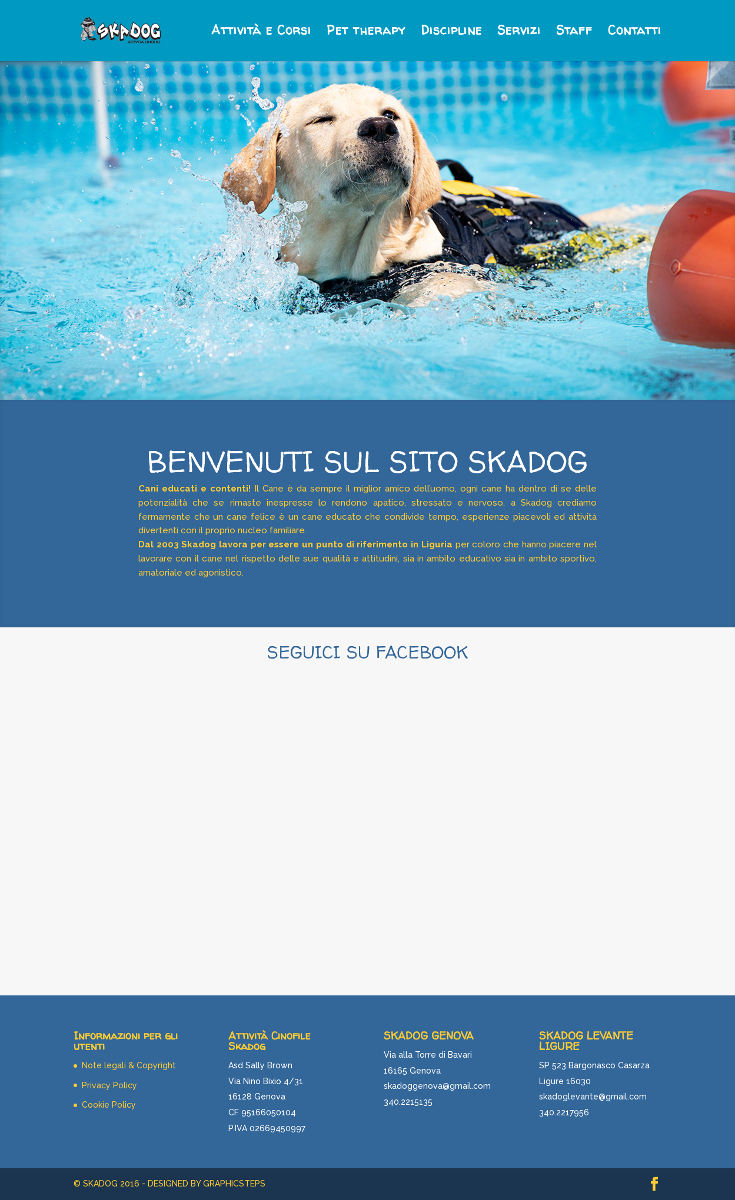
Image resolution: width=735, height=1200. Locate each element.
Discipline (451, 32)
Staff (574, 32)
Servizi (519, 32)
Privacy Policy (109, 1085)
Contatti (634, 32)
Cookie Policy (109, 1104)
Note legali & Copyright (129, 1065)
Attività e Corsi (261, 32)
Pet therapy (366, 32)
